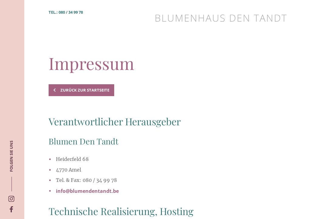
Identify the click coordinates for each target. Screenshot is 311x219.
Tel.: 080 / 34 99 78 (66, 12)
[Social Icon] (11, 209)
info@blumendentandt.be (87, 191)
